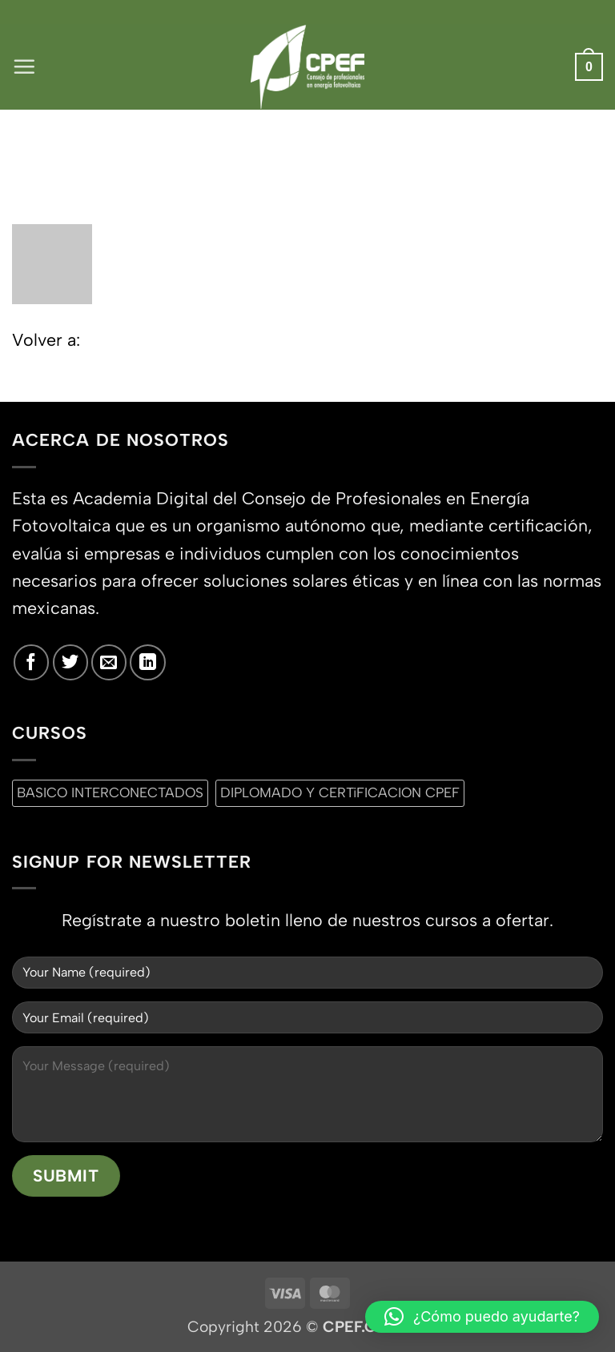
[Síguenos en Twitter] (70, 662)
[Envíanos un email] (109, 662)
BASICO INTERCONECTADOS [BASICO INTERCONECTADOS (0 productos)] (110, 792)
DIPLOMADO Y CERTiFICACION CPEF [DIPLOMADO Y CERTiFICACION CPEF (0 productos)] (340, 792)
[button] (25, 66)
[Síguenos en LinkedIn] (147, 662)
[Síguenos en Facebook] (31, 662)
